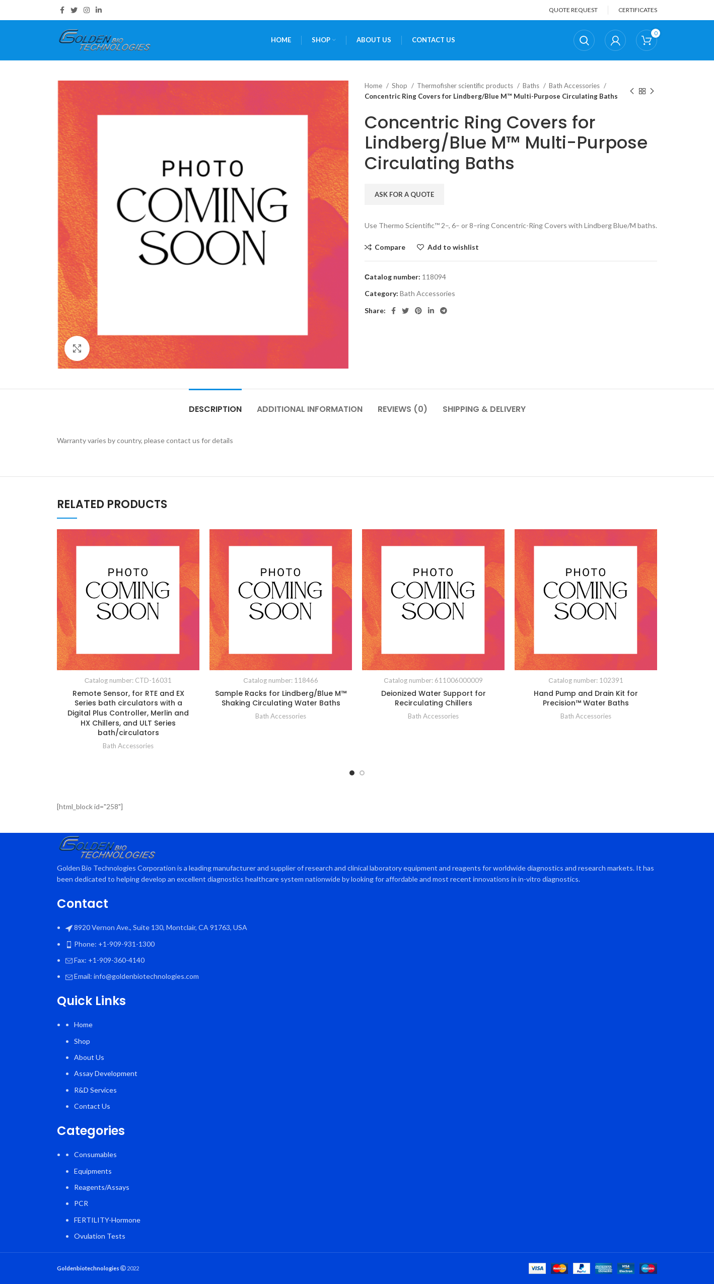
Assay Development (105, 1073)
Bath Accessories (575, 86)
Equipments (93, 1171)
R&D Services (95, 1090)
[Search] (584, 40)
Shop (400, 86)
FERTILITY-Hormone (107, 1220)
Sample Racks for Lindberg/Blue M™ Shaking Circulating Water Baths (280, 698)
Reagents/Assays (101, 1187)
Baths (532, 86)
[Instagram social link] (87, 10)
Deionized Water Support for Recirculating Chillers (433, 698)
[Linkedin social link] (99, 10)
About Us (89, 1057)
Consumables (95, 1154)
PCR (81, 1203)
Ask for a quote (404, 194)
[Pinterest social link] (418, 310)
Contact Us (92, 1106)
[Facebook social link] (62, 10)
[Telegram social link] (443, 310)
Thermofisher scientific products (466, 86)
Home (374, 86)
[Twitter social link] (74, 10)
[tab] (215, 404)
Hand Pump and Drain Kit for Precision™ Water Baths (586, 698)
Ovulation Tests (99, 1236)
